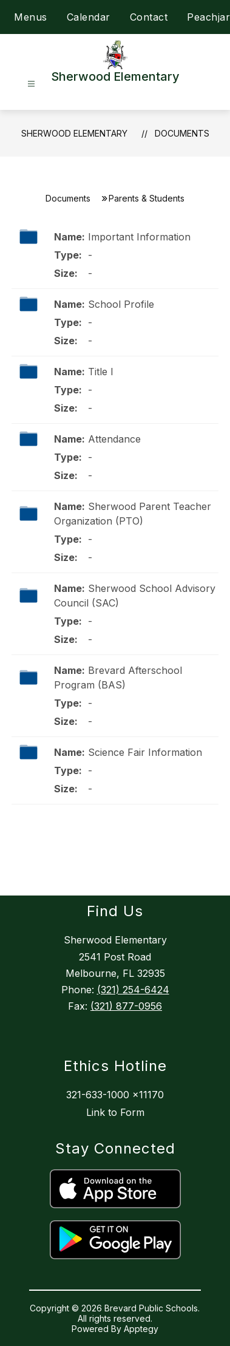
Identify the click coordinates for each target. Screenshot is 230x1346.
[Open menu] (31, 84)
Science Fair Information (145, 752)
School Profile (121, 304)
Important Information (139, 237)
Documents (182, 133)
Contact (149, 17)
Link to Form (115, 1112)
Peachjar (208, 17)
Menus (30, 17)
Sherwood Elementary (74, 133)
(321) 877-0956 (126, 1006)
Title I (100, 371)
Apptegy (141, 1329)
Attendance (114, 439)
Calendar (88, 17)
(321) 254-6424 (133, 990)
